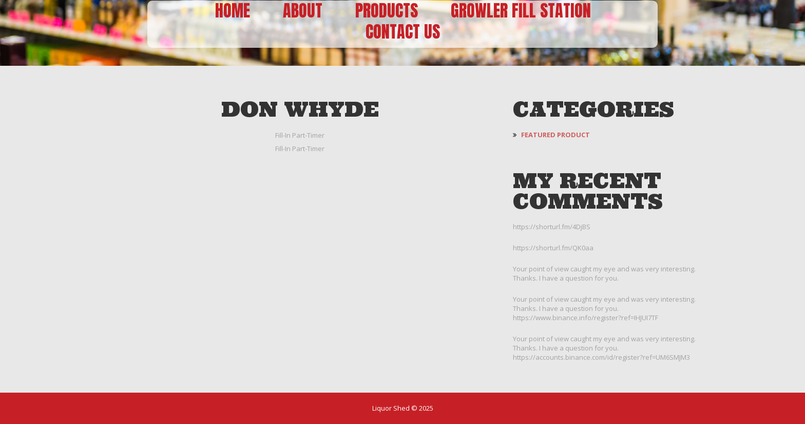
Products (386, 11)
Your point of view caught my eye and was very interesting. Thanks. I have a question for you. (604, 273)
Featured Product (555, 134)
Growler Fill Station (521, 11)
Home (232, 11)
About (302, 11)
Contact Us (403, 32)
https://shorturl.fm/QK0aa (553, 247)
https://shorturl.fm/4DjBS (551, 226)
